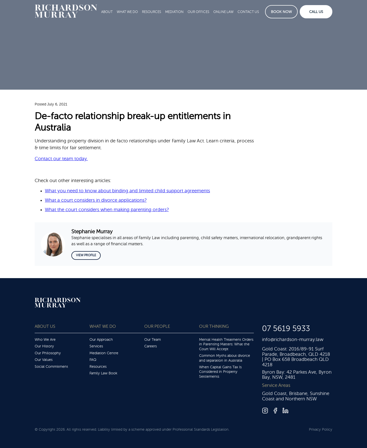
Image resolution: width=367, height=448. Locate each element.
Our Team (152, 339)
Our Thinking (214, 326)
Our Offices (198, 12)
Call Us (316, 12)
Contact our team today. (61, 158)
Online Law (223, 12)
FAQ (92, 360)
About (107, 12)
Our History (44, 346)
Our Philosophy (48, 353)
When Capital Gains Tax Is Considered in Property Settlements (220, 371)
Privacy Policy (320, 429)
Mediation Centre (103, 353)
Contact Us (248, 12)
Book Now (281, 12)
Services (96, 346)
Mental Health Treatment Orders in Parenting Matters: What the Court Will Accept (226, 344)
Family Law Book (103, 373)
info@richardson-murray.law (292, 339)
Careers (150, 346)
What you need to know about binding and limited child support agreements (127, 190)
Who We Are (45, 339)
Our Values (44, 360)
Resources (151, 12)
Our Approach (101, 339)
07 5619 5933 (286, 328)
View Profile (86, 255)
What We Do (127, 12)
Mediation (174, 12)
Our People (157, 326)
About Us (45, 326)
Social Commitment (51, 366)
